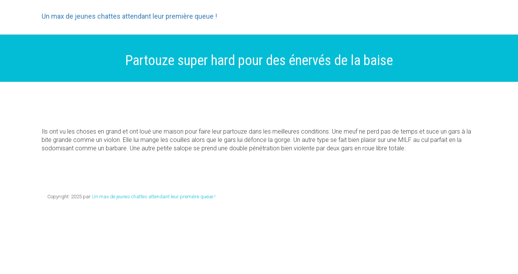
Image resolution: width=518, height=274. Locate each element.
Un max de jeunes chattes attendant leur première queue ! (129, 16)
